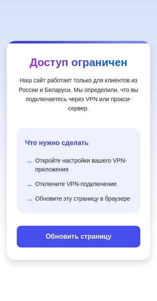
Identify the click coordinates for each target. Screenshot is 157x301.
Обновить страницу (78, 236)
